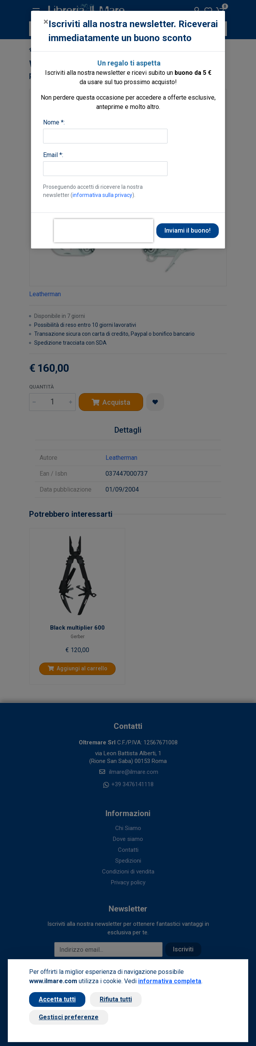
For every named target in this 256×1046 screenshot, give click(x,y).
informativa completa (169, 981)
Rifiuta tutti (116, 999)
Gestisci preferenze (69, 1017)
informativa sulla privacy (102, 195)
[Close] (46, 22)
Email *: (53, 155)
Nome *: (54, 122)
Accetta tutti (57, 999)
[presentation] (103, 230)
